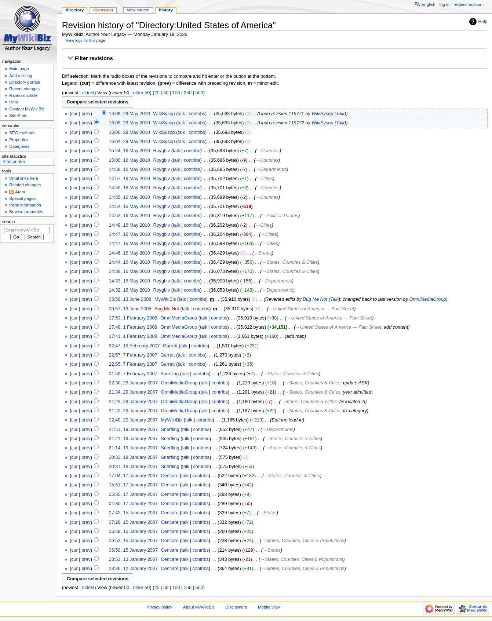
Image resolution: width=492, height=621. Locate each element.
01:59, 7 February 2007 (133, 373)
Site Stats (18, 115)
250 (188, 92)
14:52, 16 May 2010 (129, 215)
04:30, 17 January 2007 (133, 503)
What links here (23, 178)
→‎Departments (271, 169)
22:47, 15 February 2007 (134, 345)
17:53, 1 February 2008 (133, 318)
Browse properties (26, 211)
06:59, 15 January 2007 (133, 531)
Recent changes (24, 89)
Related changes (25, 185)
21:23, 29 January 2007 (133, 401)
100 (176, 92)
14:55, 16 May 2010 (129, 187)
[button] (274, 58)
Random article (23, 95)
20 (156, 92)
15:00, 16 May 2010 (129, 160)
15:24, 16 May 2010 (129, 150)
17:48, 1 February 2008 (133, 327)
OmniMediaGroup (427, 299)
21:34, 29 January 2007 (133, 392)
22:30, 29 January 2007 (133, 383)
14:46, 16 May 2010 (129, 253)
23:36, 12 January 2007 (133, 568)
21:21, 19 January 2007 (133, 438)
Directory (75, 10)
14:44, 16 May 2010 (129, 262)
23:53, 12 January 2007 (133, 559)
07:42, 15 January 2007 (133, 512)
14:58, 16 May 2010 (129, 169)
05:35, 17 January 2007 (133, 494)
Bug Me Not (315, 299)
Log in (444, 4)
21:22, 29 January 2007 (133, 410)
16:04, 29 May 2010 (129, 141)
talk (181, 113)
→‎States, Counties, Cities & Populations (302, 540)
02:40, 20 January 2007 (133, 420)
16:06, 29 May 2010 (129, 132)
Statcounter (14, 161)
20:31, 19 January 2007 (133, 466)
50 (165, 92)
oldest (88, 92)
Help (483, 21)
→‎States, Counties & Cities (290, 262)
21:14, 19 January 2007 (133, 447)
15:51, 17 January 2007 (133, 484)
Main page (19, 68)
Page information (25, 205)
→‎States (263, 253)
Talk (340, 113)
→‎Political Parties (280, 215)
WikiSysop (322, 113)
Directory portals (24, 82)
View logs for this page (85, 40)
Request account (469, 4)
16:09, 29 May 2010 (129, 113)
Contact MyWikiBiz (26, 109)
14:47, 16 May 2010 (129, 234)
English (428, 4)
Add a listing (20, 75)
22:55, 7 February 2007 (133, 364)
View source (138, 10)
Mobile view (269, 607)
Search (8, 221)
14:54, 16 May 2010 (129, 206)
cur (74, 122)
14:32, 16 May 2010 (129, 290)
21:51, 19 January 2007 (133, 429)
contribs (197, 113)
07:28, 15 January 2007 (133, 522)
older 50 (141, 92)
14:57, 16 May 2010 (129, 178)
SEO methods (22, 133)
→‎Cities (264, 178)
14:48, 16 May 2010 (129, 225)
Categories (19, 146)
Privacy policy (159, 607)
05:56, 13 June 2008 (130, 299)
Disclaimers (236, 607)
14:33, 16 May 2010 (129, 281)
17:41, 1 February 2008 (133, 336)
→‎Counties (268, 150)
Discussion (103, 10)
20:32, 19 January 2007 (133, 457)
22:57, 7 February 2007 (133, 355)
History (166, 10)
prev (86, 113)
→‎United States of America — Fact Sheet (311, 308)
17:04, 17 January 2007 (133, 475)
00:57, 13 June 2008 (130, 308)
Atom (20, 192)
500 (199, 92)
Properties (18, 140)
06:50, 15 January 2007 (133, 550)
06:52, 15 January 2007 (133, 540)
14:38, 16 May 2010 (129, 271)
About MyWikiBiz (199, 607)
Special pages (22, 198)
